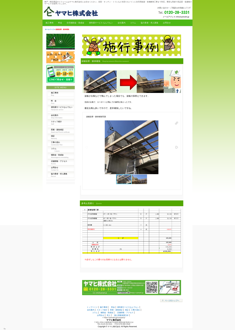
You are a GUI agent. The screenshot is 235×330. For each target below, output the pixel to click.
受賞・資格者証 (116, 310)
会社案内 (121, 23)
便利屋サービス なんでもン (101, 23)
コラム (133, 23)
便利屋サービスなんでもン (128, 307)
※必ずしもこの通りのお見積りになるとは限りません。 (109, 259)
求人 (108, 315)
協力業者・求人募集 (149, 23)
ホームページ (49, 29)
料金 (60, 23)
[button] (176, 123)
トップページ (92, 307)
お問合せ (167, 23)
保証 (127, 310)
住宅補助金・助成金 (75, 23)
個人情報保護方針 (121, 315)
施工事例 (49, 23)
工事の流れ (135, 310)
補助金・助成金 (107, 313)
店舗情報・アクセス (125, 313)
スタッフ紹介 (102, 310)
